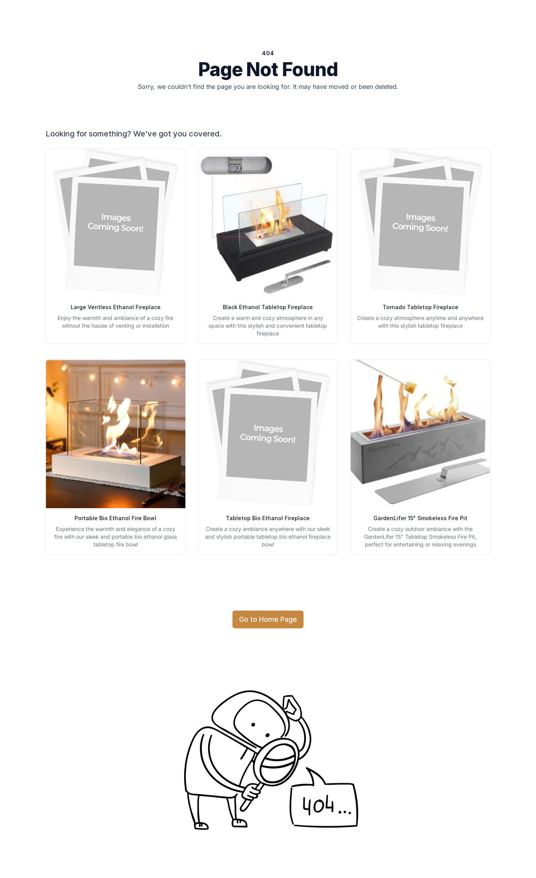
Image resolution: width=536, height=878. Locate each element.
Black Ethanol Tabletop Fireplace (268, 307)
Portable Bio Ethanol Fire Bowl (115, 518)
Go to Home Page (268, 619)
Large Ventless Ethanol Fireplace (116, 307)
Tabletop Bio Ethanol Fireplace (268, 518)
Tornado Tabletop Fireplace (420, 307)
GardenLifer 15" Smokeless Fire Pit (420, 518)
